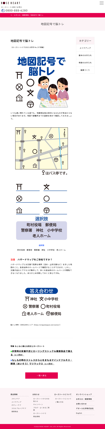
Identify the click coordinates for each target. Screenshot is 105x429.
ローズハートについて (63, 394)
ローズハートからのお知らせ (41, 400)
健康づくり (85, 70)
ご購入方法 (59, 402)
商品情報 (14, 394)
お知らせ (35, 394)
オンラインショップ (84, 394)
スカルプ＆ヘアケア (19, 408)
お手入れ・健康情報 (84, 399)
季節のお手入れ (85, 63)
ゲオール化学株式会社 (85, 408)
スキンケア (16, 399)
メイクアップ (85, 48)
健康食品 (15, 411)
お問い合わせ (81, 404)
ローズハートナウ (39, 413)
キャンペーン (38, 404)
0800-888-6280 (17, 10)
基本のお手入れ (85, 55)
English (79, 413)
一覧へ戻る (42, 375)
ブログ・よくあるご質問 (41, 409)
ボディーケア (16, 405)
